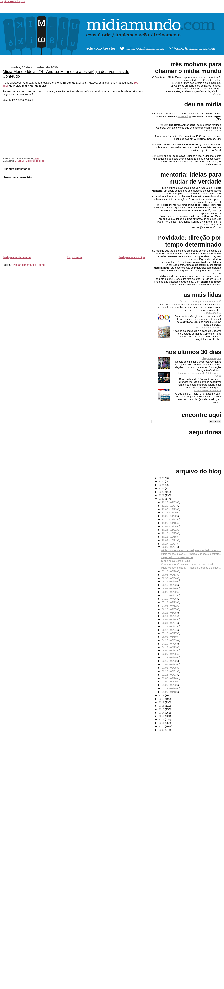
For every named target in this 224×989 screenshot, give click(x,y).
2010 (162, 726)
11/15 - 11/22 (169, 519)
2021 (162, 495)
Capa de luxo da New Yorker (177, 557)
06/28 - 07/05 (169, 609)
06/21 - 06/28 (169, 612)
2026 (162, 478)
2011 (162, 722)
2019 (162, 695)
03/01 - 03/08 (169, 667)
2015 (162, 709)
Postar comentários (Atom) (29, 264)
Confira (217, 94)
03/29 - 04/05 (169, 653)
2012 (162, 719)
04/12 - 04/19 (169, 647)
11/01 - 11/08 (169, 526)
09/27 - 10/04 (169, 543)
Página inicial (74, 257)
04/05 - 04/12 (169, 650)
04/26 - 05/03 (169, 640)
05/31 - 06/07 (169, 622)
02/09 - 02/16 (169, 678)
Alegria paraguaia (211, 358)
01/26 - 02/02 (169, 684)
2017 (162, 702)
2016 (162, 705)
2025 (162, 481)
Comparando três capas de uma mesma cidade (187, 564)
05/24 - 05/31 (169, 626)
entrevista (211, 136)
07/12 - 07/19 (169, 602)
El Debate (19, 161)
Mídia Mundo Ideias (35, 161)
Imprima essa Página (12, 1)
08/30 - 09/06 (169, 578)
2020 (162, 498)
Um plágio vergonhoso (208, 327)
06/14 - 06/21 (169, 615)
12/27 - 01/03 (169, 502)
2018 (162, 698)
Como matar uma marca (207, 390)
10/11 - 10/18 (169, 536)
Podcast (163, 124)
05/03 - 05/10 (169, 636)
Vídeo (155, 144)
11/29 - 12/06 (169, 512)
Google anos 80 (212, 312)
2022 (162, 491)
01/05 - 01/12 (169, 691)
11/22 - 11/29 (169, 515)
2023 (162, 488)
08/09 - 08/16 (169, 588)
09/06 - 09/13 (169, 574)
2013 (162, 716)
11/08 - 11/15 (169, 522)
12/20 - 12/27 (169, 505)
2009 (162, 729)
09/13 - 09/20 (169, 571)
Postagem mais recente (17, 257)
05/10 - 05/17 (169, 633)
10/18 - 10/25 (169, 533)
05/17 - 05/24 (169, 629)
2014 (162, 712)
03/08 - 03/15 (169, 664)
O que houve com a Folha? (176, 560)
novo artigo (184, 116)
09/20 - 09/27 (169, 547)
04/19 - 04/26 (169, 643)
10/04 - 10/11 (169, 540)
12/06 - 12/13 (169, 509)
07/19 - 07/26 (169, 598)
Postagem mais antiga (132, 257)
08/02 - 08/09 (169, 591)
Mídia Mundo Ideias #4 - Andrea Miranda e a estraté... (191, 553)
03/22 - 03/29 (169, 657)
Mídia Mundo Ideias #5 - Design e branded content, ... (191, 550)
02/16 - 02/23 (169, 674)
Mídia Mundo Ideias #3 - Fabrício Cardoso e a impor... (191, 567)
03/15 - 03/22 (169, 660)
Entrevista (157, 155)
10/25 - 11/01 (169, 529)
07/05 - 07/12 (169, 605)
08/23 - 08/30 (169, 581)
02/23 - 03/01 (169, 671)
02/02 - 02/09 (169, 681)
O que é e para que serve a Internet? (200, 301)
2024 (162, 484)
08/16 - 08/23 (169, 584)
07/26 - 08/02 (169, 595)
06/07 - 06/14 (169, 619)
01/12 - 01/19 (169, 688)
